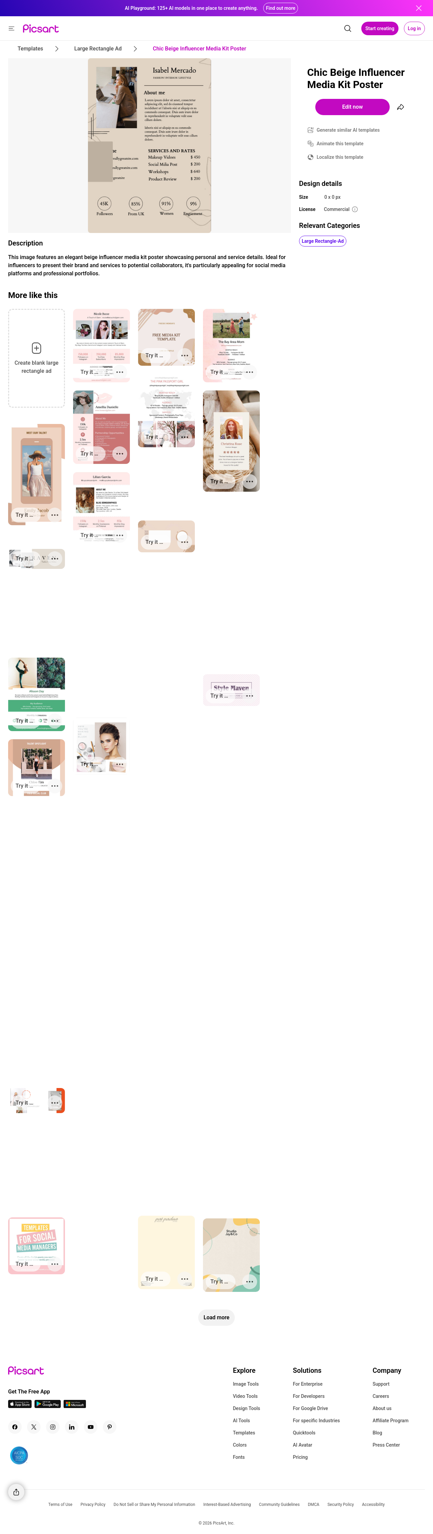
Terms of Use (60, 1504)
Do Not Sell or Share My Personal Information (154, 1504)
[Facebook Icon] (15, 1427)
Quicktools (304, 1432)
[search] (348, 28)
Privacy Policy (93, 1504)
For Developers (309, 1396)
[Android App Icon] (48, 1406)
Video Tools (245, 1396)
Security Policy (340, 1504)
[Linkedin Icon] (71, 1427)
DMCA (313, 1504)
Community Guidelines (279, 1504)
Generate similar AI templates (348, 130)
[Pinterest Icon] (109, 1427)
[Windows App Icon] (75, 1406)
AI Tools (241, 1420)
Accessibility (373, 1504)
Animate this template (340, 143)
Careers (380, 1396)
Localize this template (340, 157)
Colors (240, 1445)
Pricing (300, 1457)
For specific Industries (316, 1420)
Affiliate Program (390, 1420)
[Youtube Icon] (90, 1427)
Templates (244, 1432)
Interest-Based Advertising (227, 1504)
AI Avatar (302, 1445)
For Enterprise (308, 1384)
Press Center (386, 1445)
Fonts (239, 1457)
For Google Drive (310, 1408)
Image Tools (246, 1384)
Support (380, 1384)
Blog (377, 1432)
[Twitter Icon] (34, 1427)
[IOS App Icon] (20, 1406)
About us (381, 1408)
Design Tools (246, 1408)
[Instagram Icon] (53, 1427)
